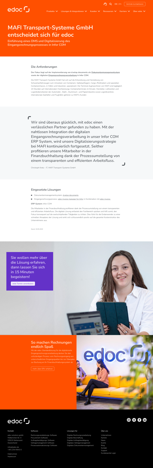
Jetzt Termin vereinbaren (22, 283)
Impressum (12, 456)
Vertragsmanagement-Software (42, 443)
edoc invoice (105, 199)
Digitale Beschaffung (75, 438)
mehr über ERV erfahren (43, 368)
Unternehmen (106, 435)
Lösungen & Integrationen (72, 11)
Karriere (123, 11)
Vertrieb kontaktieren (134, 4)
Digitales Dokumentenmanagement (80, 445)
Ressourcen (108, 11)
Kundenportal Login (108, 453)
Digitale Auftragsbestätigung (78, 440)
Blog (103, 445)
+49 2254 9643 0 (15, 450)
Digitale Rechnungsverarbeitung (79, 435)
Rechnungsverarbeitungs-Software (44, 435)
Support (104, 450)
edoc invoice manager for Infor (70, 199)
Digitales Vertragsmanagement (78, 443)
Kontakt (104, 448)
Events (103, 443)
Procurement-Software (39, 438)
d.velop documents (71, 195)
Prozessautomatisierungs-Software (44, 445)
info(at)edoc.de (13, 447)
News (103, 440)
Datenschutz (12, 454)
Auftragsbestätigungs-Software (42, 440)
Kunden (93, 11)
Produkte (51, 11)
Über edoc (137, 11)
